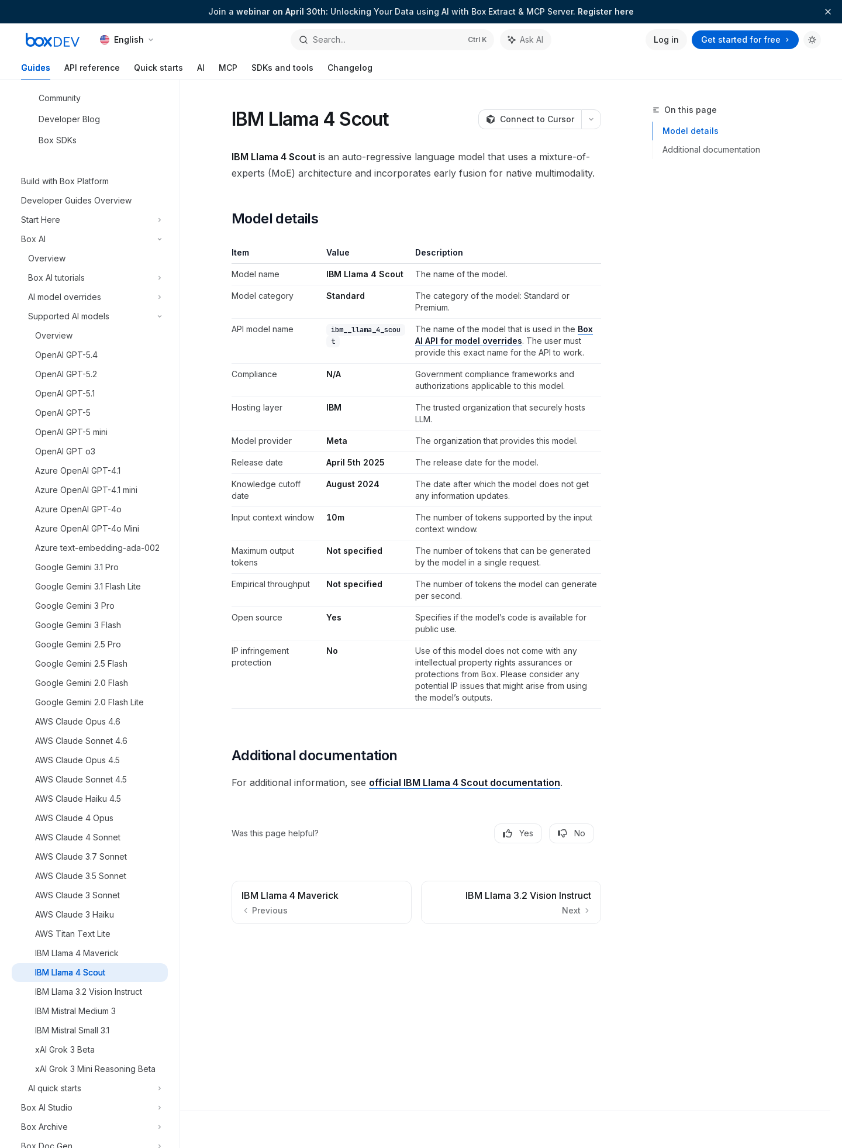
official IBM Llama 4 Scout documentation (464, 782)
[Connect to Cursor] (529, 119)
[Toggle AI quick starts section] (90, 1088)
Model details (690, 131)
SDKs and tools (282, 71)
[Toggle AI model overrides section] (90, 297)
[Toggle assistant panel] (525, 39)
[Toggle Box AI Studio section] (90, 1107)
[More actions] (591, 119)
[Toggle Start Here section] (90, 220)
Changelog (349, 71)
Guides (35, 71)
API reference (92, 71)
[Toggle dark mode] (812, 40)
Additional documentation (711, 149)
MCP (228, 71)
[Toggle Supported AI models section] (90, 316)
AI (201, 71)
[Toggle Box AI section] (90, 239)
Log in (666, 39)
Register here (606, 11)
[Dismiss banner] (828, 11)
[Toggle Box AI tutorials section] (90, 277)
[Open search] (392, 39)
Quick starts (158, 71)
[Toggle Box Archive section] (90, 1127)
